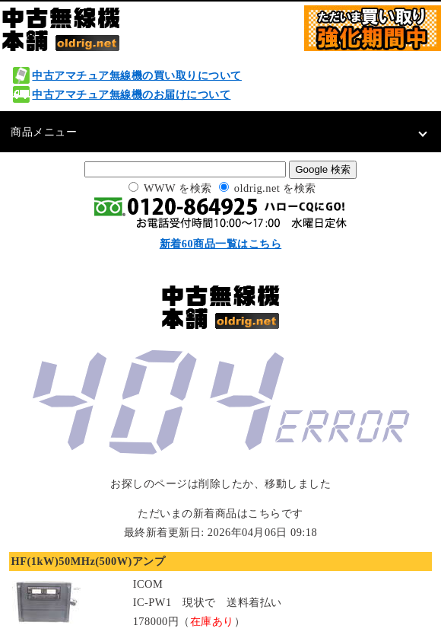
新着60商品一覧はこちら (220, 244)
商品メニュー (44, 132)
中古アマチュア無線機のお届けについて (131, 94)
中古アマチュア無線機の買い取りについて (137, 75)
